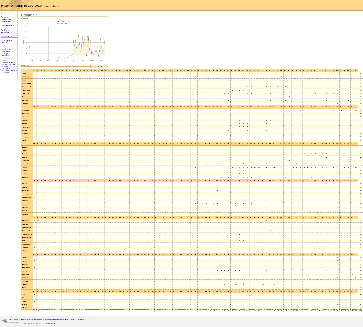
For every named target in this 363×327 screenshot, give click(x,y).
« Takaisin (24, 18)
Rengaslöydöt (6, 21)
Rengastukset (6, 19)
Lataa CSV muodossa (98, 66)
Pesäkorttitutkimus (7, 26)
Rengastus (5, 17)
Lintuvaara (6, 73)
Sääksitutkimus (6, 36)
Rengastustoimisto (9, 51)
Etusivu (3, 13)
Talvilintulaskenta (9, 62)
